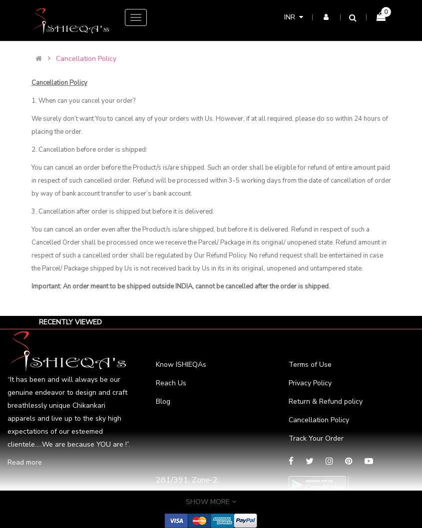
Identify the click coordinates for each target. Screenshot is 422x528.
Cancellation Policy (86, 58)
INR (293, 17)
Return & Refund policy (326, 401)
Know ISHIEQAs (181, 364)
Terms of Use (310, 364)
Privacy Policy (310, 383)
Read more (24, 462)
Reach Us (171, 383)
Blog (163, 401)
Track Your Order (316, 438)
